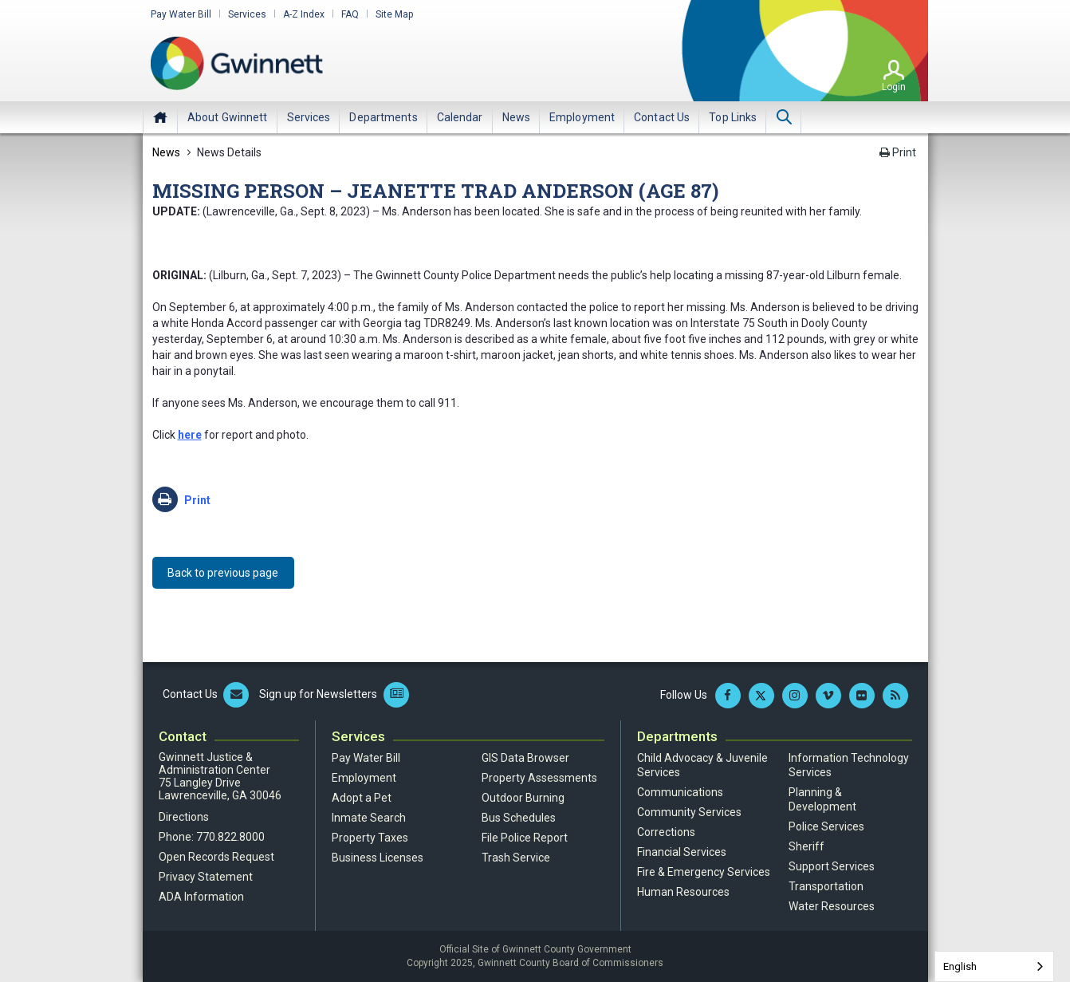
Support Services (832, 866)
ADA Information (201, 896)
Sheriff (806, 846)
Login (894, 87)
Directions (184, 816)
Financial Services (681, 852)
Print (897, 152)
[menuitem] (227, 117)
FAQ (350, 14)
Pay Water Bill (181, 14)
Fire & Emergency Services (703, 872)
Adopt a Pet (361, 797)
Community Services (689, 812)
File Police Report (525, 837)
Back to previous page (223, 572)
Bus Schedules (519, 817)
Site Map (394, 14)
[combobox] (994, 966)
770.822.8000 (230, 836)
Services (247, 14)
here (190, 434)
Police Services (826, 826)
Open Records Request (216, 856)
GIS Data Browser (525, 757)
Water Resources (832, 906)
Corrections (666, 832)
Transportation (826, 886)
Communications (680, 792)
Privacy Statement (206, 876)
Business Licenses (377, 857)
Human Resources (683, 891)
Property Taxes (370, 837)
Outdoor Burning (523, 797)
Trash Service (516, 857)
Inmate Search (369, 817)
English (960, 966)
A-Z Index (304, 14)
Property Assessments (539, 777)
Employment (364, 777)
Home (160, 117)
